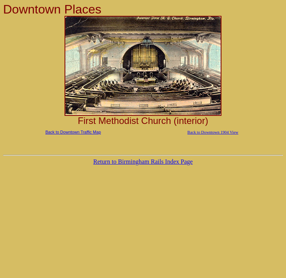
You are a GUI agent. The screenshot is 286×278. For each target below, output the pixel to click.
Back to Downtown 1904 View (212, 132)
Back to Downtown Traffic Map (73, 132)
